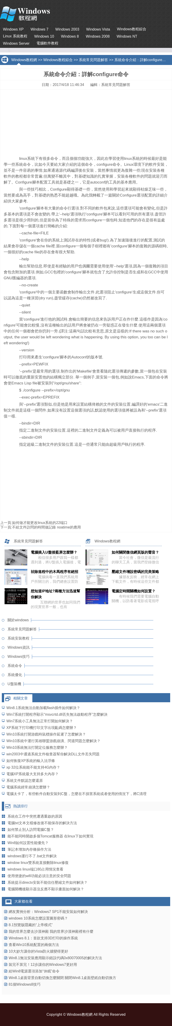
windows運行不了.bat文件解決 (32, 856)
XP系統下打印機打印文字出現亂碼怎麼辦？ (41, 728)
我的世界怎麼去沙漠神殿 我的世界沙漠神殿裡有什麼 (51, 931)
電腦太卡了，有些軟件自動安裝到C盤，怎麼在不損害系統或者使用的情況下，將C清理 (76, 794)
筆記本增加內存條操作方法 (29, 849)
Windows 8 (70, 36)
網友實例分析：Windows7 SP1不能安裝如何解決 (48, 912)
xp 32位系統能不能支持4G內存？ (33, 767)
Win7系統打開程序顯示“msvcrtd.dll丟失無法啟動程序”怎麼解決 (57, 714)
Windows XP (13, 29)
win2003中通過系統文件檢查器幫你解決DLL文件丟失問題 (53, 754)
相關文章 (20, 698)
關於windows (18, 620)
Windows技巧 (19, 656)
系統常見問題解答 (93, 60)
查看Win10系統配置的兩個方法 (34, 945)
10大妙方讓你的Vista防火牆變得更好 (38, 951)
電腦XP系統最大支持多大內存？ (32, 774)
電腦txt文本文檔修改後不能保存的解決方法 (42, 823)
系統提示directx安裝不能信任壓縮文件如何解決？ (47, 882)
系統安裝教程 (18, 638)
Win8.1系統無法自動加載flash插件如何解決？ (43, 708)
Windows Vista (98, 29)
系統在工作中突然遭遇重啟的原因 (35, 816)
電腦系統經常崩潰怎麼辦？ (28, 787)
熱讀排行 (20, 806)
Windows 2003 (67, 29)
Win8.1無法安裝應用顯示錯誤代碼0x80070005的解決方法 (55, 958)
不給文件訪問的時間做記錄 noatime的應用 (46, 527)
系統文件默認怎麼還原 (24, 780)
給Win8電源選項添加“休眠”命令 (34, 971)
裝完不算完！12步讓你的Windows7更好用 (43, 964)
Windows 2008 (98, 36)
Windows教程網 (24, 60)
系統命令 (15, 666)
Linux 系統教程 (15, 36)
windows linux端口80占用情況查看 (35, 869)
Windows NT (127, 36)
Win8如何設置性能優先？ (28, 843)
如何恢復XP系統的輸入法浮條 (30, 761)
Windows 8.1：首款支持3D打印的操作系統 (43, 938)
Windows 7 (39, 29)
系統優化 (15, 675)
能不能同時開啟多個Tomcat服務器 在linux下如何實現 (50, 836)
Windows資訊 (19, 647)
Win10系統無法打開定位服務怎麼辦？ (37, 747)
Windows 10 (44, 36)
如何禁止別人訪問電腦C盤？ (31, 830)
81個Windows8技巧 (25, 984)
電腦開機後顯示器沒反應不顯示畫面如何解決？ (46, 889)
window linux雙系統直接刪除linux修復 (38, 863)
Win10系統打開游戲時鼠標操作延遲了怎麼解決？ (46, 734)
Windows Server (16, 43)
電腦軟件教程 (47, 43)
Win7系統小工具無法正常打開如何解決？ (39, 721)
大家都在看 (23, 901)
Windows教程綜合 (131, 29)
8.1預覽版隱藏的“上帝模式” (31, 925)
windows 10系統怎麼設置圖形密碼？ (38, 918)
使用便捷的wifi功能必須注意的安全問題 (39, 876)
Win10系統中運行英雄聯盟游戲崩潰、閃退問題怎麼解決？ (53, 741)
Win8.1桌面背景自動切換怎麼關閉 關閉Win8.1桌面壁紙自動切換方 (62, 978)
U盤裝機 (14, 684)
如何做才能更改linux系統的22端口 (39, 523)
